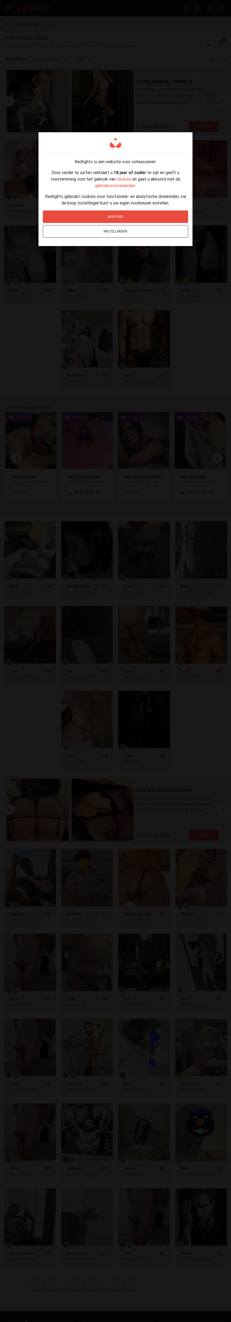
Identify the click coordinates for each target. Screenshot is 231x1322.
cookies (124, 179)
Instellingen (115, 231)
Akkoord (115, 216)
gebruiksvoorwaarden (115, 185)
